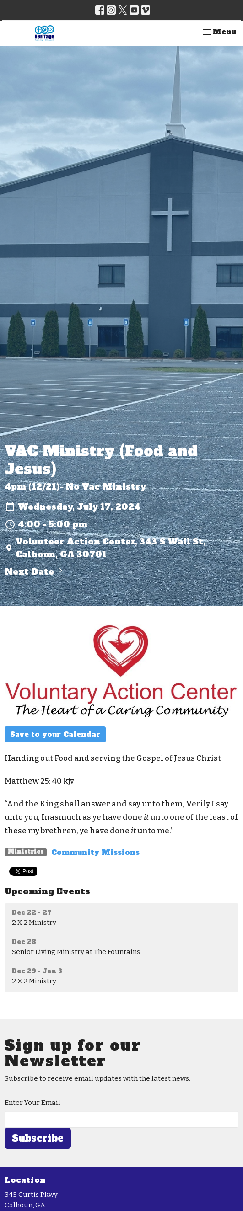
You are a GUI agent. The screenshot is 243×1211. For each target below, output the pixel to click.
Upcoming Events (47, 891)
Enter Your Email (32, 1103)
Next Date (35, 571)
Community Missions (95, 852)
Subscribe (38, 1138)
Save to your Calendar (55, 734)
